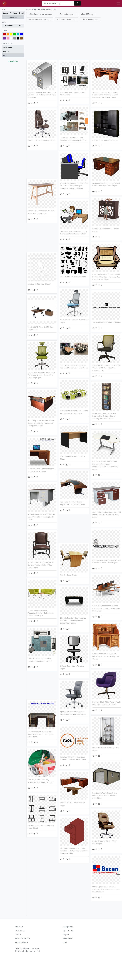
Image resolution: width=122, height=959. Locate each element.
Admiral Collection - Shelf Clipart (105, 140)
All (20, 25)
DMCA (18, 934)
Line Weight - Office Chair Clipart (73, 276)
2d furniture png (66, 14)
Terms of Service (22, 938)
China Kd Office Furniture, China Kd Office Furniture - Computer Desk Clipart (106, 512)
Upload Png (68, 930)
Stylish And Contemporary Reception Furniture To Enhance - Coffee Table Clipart (41, 610)
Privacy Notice (21, 942)
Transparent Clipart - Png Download (106, 321)
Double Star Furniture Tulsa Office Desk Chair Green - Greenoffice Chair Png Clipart (41, 374)
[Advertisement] (73, 40)
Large (5, 13)
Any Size (13, 17)
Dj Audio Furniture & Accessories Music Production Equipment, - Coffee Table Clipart (73, 618)
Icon (65, 942)
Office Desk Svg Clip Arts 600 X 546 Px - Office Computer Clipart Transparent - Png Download (74, 185)
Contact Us (20, 930)
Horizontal (7, 47)
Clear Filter (13, 61)
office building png (90, 19)
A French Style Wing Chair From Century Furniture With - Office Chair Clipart (40, 562)
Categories (68, 926)
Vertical (6, 51)
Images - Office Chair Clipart (39, 283)
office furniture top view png (40, 14)
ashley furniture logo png (39, 19)
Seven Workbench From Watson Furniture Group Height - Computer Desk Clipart (105, 608)
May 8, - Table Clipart (68, 573)
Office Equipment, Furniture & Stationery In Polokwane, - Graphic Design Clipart (41, 887)
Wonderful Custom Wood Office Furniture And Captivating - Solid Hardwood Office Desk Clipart (105, 94)
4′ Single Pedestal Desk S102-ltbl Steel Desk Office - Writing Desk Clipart (41, 515)
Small (21, 13)
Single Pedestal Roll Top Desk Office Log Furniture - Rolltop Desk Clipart (105, 656)
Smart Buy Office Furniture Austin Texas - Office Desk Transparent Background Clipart (41, 421)
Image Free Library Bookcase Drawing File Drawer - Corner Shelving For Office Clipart (103, 414)
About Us (19, 926)
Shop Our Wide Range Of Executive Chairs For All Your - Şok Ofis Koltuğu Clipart (106, 366)
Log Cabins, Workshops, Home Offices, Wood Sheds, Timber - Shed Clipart (40, 794)
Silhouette (9, 25)
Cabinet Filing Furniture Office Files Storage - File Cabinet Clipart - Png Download (42, 94)
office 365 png (87, 14)
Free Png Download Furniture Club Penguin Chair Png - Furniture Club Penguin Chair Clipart (106, 275)
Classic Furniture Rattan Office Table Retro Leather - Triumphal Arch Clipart (104, 731)
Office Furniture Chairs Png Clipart (41, 140)
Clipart (66, 934)
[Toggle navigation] (118, 3)
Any (4, 55)
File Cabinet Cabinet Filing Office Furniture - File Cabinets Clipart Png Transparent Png (74, 847)
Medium (13, 13)
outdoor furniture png (66, 19)
